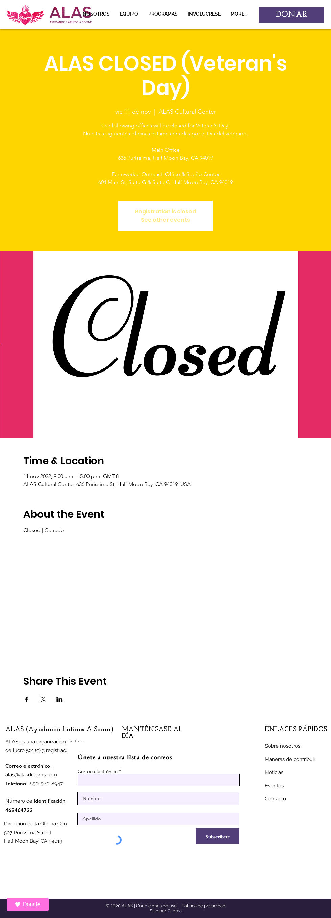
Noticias (274, 772)
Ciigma (175, 910)
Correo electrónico (98, 771)
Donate (28, 904)
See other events (165, 220)
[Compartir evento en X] (43, 699)
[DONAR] (291, 15)
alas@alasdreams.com (31, 775)
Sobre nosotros (282, 746)
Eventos (274, 786)
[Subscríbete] (217, 836)
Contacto (275, 799)
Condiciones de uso (156, 905)
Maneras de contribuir (290, 759)
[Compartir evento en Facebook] (26, 699)
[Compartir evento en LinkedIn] (59, 699)
